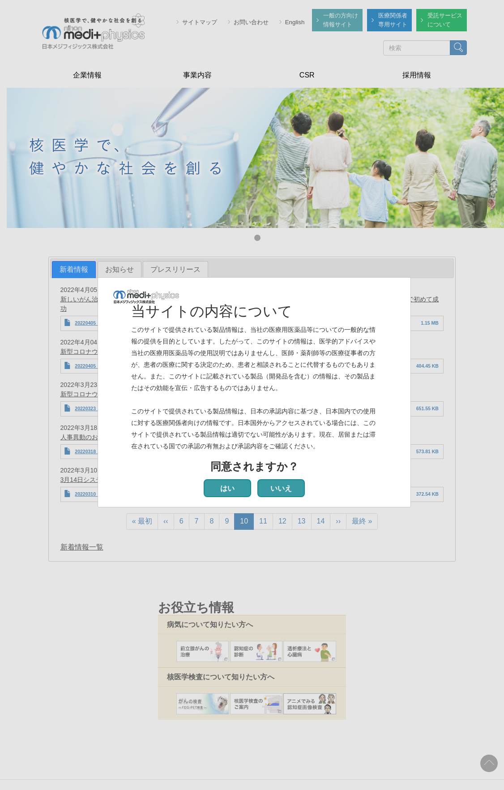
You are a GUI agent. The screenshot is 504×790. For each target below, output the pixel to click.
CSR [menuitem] (307, 75)
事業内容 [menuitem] (197, 75)
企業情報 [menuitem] (87, 75)
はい (227, 488)
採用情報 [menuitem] (416, 75)
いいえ (281, 488)
